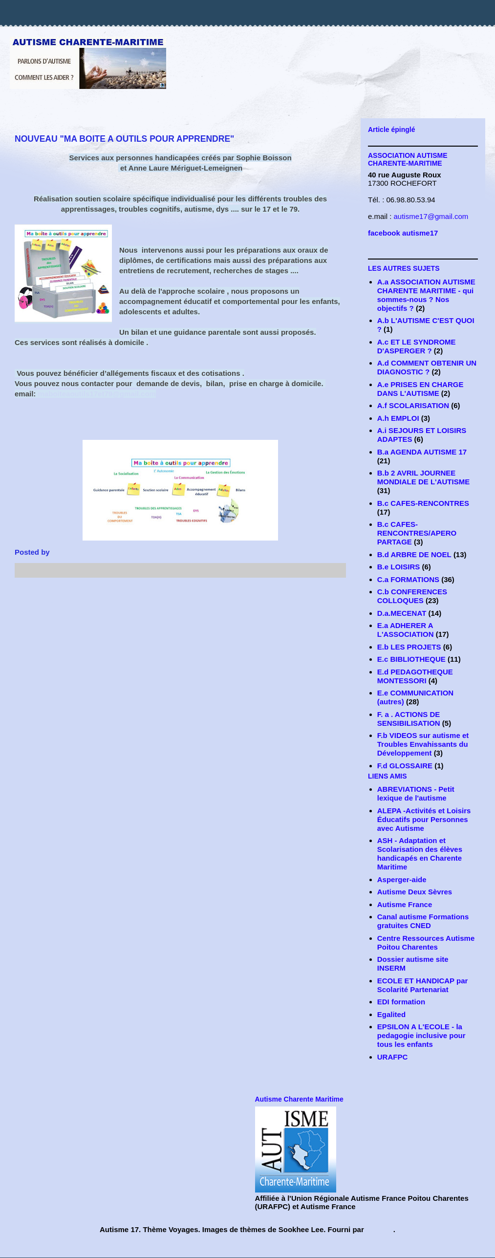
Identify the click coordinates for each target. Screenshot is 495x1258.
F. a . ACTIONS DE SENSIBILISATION (408, 718)
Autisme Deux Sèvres (414, 892)
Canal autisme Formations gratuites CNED (423, 921)
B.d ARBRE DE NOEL (414, 554)
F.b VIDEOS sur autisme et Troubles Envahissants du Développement (423, 744)
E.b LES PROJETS (409, 647)
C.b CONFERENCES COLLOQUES (412, 596)
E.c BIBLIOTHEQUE (411, 659)
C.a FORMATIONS (408, 579)
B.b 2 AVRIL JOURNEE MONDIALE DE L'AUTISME (423, 477)
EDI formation (401, 1002)
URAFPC (392, 1057)
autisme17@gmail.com (431, 216)
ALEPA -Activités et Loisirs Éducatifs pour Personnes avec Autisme (424, 819)
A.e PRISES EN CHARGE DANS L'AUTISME (420, 388)
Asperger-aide (402, 879)
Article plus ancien (300, 599)
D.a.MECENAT (402, 613)
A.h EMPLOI (398, 418)
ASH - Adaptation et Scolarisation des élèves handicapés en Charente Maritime (419, 853)
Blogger (379, 1229)
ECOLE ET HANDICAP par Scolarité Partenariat (422, 985)
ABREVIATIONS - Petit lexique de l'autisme (415, 793)
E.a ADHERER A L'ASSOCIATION (405, 629)
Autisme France (404, 904)
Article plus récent (59, 599)
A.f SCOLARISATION (413, 405)
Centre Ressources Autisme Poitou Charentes (426, 942)
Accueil (179, 599)
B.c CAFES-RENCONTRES (423, 503)
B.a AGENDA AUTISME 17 (422, 452)
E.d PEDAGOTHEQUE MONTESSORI (415, 676)
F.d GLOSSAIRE (404, 765)
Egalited (391, 1014)
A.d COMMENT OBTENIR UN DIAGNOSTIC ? (426, 367)
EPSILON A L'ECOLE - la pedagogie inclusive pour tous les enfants (421, 1035)
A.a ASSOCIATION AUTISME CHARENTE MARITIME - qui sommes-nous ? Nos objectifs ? (426, 295)
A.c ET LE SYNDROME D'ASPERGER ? (416, 346)
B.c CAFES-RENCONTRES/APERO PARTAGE (417, 533)
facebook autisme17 (403, 233)
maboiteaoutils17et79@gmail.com (97, 394)
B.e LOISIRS (398, 567)
